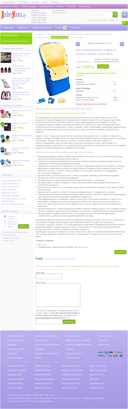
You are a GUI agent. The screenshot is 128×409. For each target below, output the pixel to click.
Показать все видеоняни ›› (13, 204)
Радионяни (23, 27)
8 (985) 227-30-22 (39, 15)
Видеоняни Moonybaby (44, 379)
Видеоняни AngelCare (16, 366)
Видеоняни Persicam (71, 366)
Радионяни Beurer (97, 383)
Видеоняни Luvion (9, 192)
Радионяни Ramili (97, 388)
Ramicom (35, 2)
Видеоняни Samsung (71, 383)
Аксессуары (94, 379)
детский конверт (8, 240)
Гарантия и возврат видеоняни (78, 344)
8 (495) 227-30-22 (39, 13)
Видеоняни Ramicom (10, 183)
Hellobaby (54, 2)
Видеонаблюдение (42, 27)
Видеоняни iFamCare (16, 379)
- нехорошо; (10, 224)
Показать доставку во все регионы (91, 104)
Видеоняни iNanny (15, 383)
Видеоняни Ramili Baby (11, 180)
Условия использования (42, 401)
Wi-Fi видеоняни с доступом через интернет (13, 199)
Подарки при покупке (57, 34)
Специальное (40, 34)
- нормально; (11, 221)
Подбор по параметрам (98, 20)
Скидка (61, 27)
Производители (46, 6)
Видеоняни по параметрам (46, 336)
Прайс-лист (114, 20)
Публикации (40, 349)
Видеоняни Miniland (43, 374)
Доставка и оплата (10, 6)
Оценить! (24, 226)
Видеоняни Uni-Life (98, 366)
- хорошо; (9, 219)
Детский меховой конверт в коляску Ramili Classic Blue (89, 34)
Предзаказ (103, 66)
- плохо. (8, 226)
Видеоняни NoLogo (43, 388)
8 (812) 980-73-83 (39, 20)
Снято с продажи (76, 37)
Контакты (71, 6)
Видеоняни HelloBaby (16, 370)
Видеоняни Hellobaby (11, 195)
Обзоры (38, 358)
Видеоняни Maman (43, 370)
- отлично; (9, 216)
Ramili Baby (23, 2)
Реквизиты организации (94, 398)
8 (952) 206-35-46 (39, 22)
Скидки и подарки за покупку (77, 340)
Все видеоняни (8, 2)
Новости (60, 6)
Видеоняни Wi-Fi (96, 374)
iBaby (44, 2)
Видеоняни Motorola (10, 186)
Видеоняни (7, 27)
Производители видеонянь (46, 353)
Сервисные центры (73, 353)
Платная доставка (42, 37)
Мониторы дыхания (15, 349)
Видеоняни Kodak (14, 388)
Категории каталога (16, 340)
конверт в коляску (10, 237)
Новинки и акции (29, 6)
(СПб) (43, 395)
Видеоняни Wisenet (98, 370)
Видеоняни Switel (69, 388)
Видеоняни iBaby (9, 189)
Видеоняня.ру (85, 6)
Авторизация (103, 344)
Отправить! (69, 322)
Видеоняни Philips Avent (72, 370)
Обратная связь (72, 358)
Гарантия (75, 27)
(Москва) (19, 395)
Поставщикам (12, 401)
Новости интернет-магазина (47, 344)
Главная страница (15, 336)
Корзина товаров (105, 336)
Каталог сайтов (26, 401)
